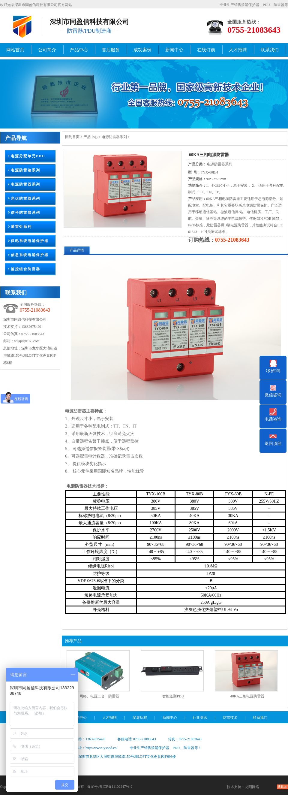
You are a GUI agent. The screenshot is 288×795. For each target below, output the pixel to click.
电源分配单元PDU (28, 156)
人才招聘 (238, 49)
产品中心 (79, 49)
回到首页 (72, 137)
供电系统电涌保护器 (30, 241)
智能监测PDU (173, 696)
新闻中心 (174, 49)
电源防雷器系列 (25, 184)
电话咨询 (273, 419)
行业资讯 (200, 717)
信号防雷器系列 (25, 212)
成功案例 (143, 49)
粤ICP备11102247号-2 (116, 786)
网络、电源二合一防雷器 (99, 696)
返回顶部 (273, 443)
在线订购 (206, 49)
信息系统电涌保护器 (30, 255)
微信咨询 (273, 395)
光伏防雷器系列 (25, 198)
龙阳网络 (252, 787)
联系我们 (270, 49)
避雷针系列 (21, 227)
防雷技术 (230, 717)
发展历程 (140, 717)
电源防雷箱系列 (25, 170)
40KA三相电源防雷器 (247, 696)
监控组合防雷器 (25, 269)
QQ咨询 (273, 370)
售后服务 (111, 49)
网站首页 (15, 49)
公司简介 (47, 49)
